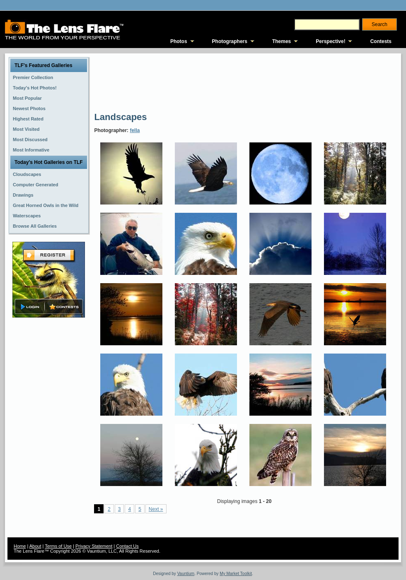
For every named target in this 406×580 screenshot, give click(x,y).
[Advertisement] (124, 82)
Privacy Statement (93, 546)
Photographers (229, 41)
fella (135, 130)
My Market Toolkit (236, 573)
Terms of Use (58, 546)
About (35, 546)
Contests (381, 41)
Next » (156, 509)
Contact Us (127, 546)
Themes (281, 41)
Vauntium (186, 573)
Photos (178, 41)
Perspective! (330, 41)
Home (20, 546)
